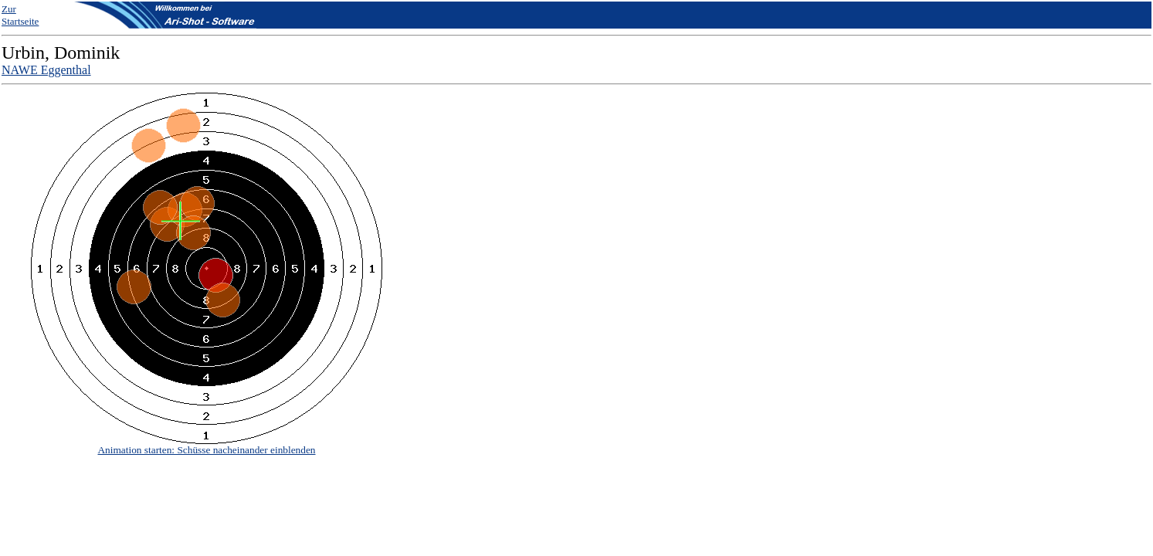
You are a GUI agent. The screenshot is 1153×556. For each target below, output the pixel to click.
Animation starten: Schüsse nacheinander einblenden (206, 450)
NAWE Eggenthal (46, 69)
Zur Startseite (20, 15)
